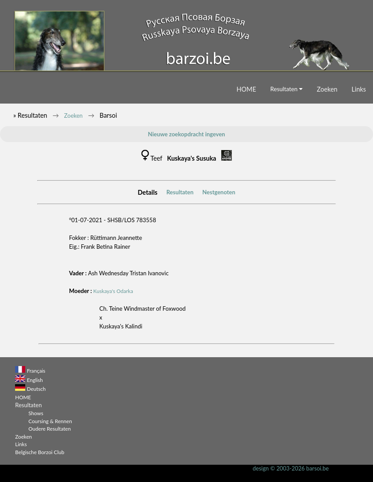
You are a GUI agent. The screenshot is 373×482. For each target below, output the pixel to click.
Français (36, 370)
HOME (246, 89)
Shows (35, 413)
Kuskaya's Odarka (113, 291)
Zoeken (327, 89)
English (35, 380)
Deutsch (36, 389)
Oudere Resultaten (49, 428)
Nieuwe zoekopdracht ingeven (186, 134)
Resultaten (286, 89)
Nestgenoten (218, 192)
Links (359, 89)
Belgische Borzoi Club (39, 452)
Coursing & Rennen (50, 421)
